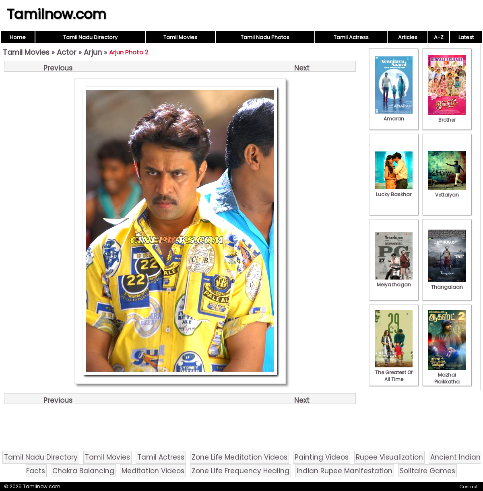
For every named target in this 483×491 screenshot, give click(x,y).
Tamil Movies (180, 37)
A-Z (439, 37)
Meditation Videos (153, 471)
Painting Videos (322, 457)
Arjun (93, 52)
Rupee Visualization (389, 457)
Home (18, 37)
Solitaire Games (427, 471)
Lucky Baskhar (394, 191)
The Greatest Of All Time (394, 372)
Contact (468, 486)
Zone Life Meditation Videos (239, 457)
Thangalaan (447, 283)
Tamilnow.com (56, 14)
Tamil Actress (351, 37)
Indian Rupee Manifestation (344, 471)
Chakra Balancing (83, 471)
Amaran (394, 115)
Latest (466, 37)
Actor (66, 52)
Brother (447, 116)
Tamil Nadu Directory (90, 37)
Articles (407, 37)
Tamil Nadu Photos (265, 37)
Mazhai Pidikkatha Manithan (447, 378)
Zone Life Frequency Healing (240, 471)
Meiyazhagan (394, 281)
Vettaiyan (447, 191)
